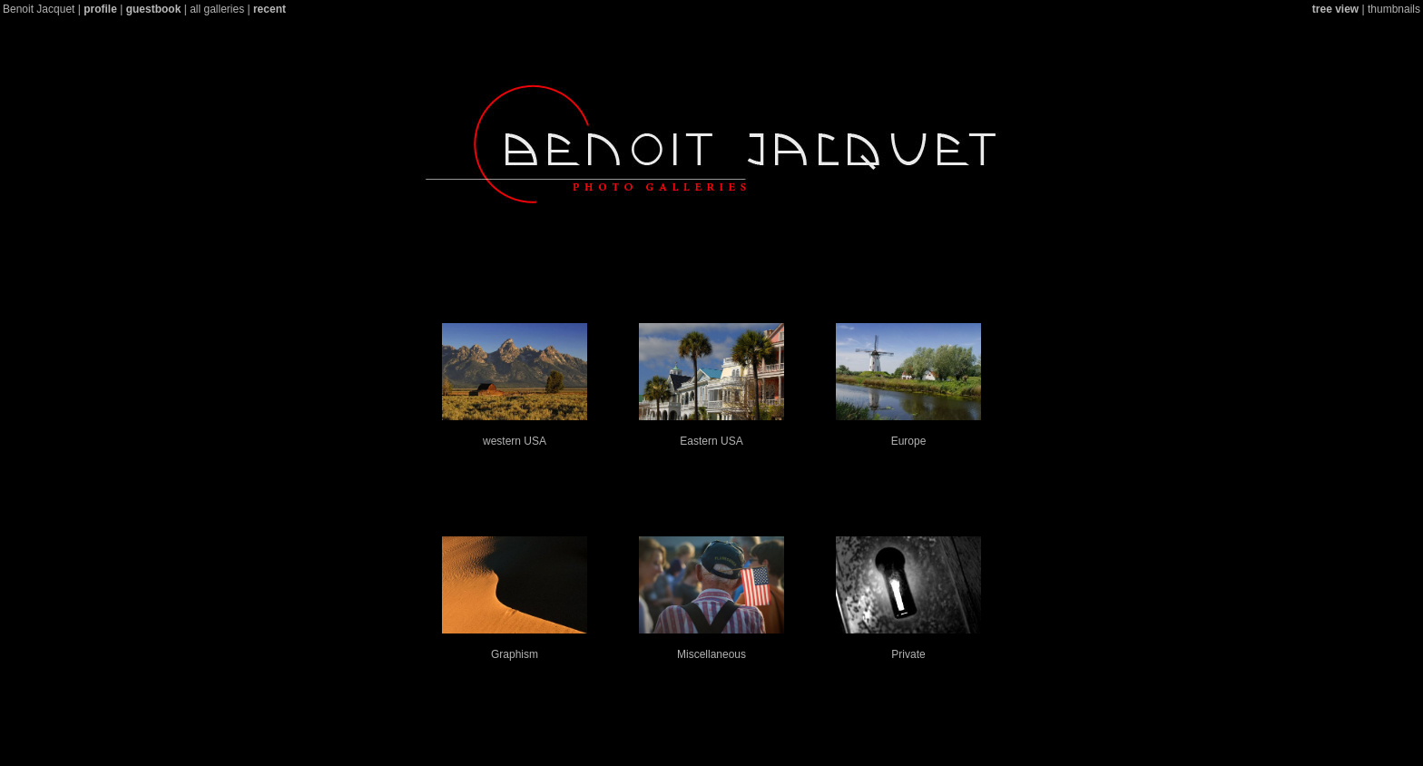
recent (269, 9)
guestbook (154, 9)
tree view (1335, 9)
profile (100, 9)
